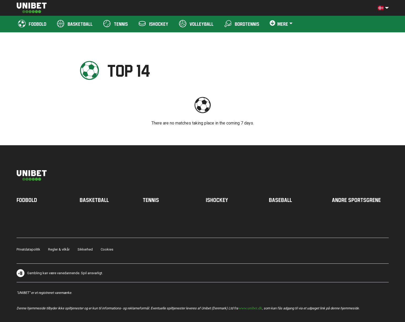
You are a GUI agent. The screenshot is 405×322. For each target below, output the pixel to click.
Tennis (151, 200)
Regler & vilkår (59, 249)
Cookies (107, 249)
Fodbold (27, 200)
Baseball (280, 200)
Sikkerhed (85, 249)
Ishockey (217, 200)
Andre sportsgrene (356, 200)
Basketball (94, 200)
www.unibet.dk (250, 308)
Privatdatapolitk (28, 249)
